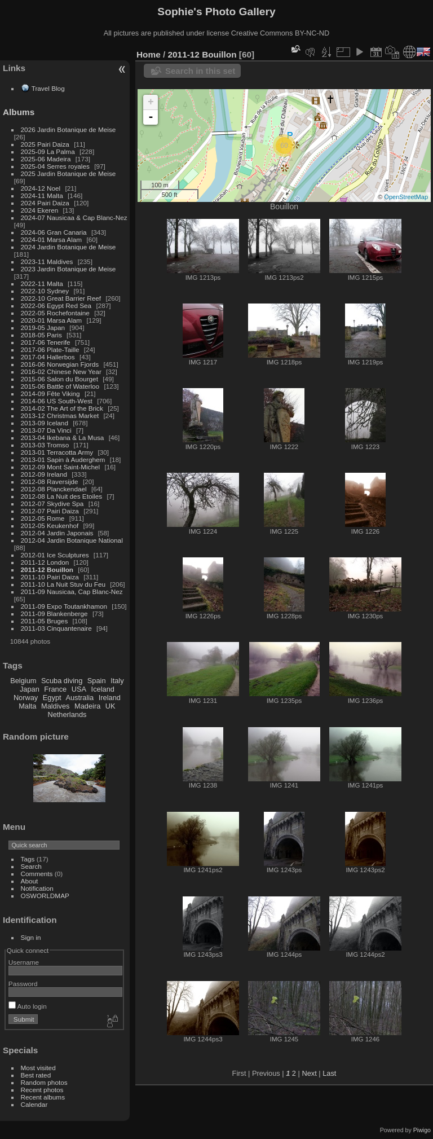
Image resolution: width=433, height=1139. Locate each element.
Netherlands (66, 714)
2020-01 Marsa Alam (51, 320)
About (29, 881)
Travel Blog (48, 88)
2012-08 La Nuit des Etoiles (62, 496)
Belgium (23, 680)
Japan (29, 689)
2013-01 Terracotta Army (57, 452)
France (55, 689)
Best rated (36, 1075)
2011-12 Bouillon (47, 569)
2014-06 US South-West (56, 400)
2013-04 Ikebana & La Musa (62, 437)
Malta (27, 706)
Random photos (44, 1082)
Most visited (38, 1067)
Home (148, 54)
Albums (18, 112)
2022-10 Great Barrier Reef (61, 298)
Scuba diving (61, 680)
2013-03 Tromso (45, 444)
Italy (117, 680)
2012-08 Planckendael (54, 488)
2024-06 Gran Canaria (54, 232)
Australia (79, 697)
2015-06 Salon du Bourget (59, 378)
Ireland (110, 697)
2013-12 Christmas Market (60, 415)
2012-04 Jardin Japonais (57, 532)
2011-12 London (45, 562)
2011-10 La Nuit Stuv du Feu (63, 584)
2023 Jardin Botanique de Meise (68, 268)
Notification (37, 888)
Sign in (31, 937)
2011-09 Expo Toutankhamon (64, 606)
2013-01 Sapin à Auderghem (63, 459)
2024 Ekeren (40, 210)
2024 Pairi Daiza (45, 202)
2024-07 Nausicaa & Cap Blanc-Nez (74, 217)
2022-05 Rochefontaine (55, 312)
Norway (26, 697)
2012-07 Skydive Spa (52, 503)
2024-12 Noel (41, 188)
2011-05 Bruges (44, 621)
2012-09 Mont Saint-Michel (60, 466)
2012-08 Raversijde (49, 481)
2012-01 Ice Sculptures (55, 554)
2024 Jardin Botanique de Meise (68, 246)
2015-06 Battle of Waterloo (60, 386)
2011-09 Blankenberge (54, 613)
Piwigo (422, 1130)
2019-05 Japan (43, 327)
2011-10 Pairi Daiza (50, 577)
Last (329, 1073)
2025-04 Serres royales (55, 166)
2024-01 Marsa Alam (51, 239)
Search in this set (200, 71)
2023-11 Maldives (47, 261)
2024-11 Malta (42, 195)
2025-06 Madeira (46, 158)
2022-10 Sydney (45, 290)
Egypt (52, 697)
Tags (28, 859)
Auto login (27, 1006)
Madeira (87, 706)
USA (79, 689)
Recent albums (43, 1097)
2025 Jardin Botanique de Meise (68, 173)
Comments (37, 873)
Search (31, 866)
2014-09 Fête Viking (50, 393)
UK (110, 706)
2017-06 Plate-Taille (50, 349)
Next (309, 1073)
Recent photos (42, 1089)
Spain (96, 680)
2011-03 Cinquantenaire (56, 628)
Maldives (55, 706)
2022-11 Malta (42, 283)
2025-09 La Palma (48, 151)
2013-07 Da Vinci (46, 430)
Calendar (34, 1104)
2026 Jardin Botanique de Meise (68, 129)
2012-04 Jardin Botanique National (72, 540)
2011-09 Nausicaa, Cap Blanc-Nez (72, 591)
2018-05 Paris (41, 334)
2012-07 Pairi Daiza (50, 510)
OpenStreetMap (406, 197)
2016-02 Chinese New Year (61, 371)
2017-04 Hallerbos (48, 356)
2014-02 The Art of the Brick (62, 408)
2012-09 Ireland (44, 474)
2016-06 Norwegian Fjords (60, 364)
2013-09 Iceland (44, 422)
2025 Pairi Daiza (45, 144)
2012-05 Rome (43, 518)
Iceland (102, 689)
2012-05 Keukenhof (50, 525)
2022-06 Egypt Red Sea (56, 305)
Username (23, 962)
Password (23, 983)
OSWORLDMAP (45, 895)
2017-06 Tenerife (45, 342)
